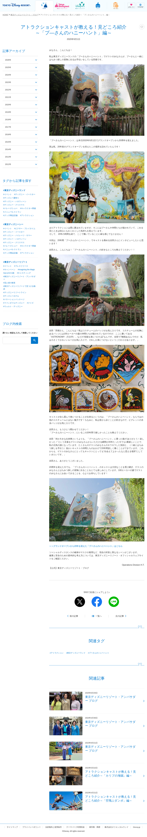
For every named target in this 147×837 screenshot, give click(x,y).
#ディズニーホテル (11, 297)
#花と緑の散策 (9, 283)
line (114, 601)
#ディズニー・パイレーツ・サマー (17, 236)
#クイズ (30, 304)
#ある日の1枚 (9, 274)
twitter (80, 601)
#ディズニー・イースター (24, 194)
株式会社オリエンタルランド (116, 829)
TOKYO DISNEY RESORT (17, 5)
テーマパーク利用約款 (75, 829)
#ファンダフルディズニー (13, 304)
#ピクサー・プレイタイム (24, 229)
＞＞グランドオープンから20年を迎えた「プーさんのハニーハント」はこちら (86, 546)
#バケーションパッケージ (13, 300)
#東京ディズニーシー (13, 225)
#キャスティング (24, 274)
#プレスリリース (21, 266)
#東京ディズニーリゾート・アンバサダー (19, 278)
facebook (97, 601)
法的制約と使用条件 (53, 829)
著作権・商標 (94, 829)
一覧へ (98, 616)
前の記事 (74, 616)
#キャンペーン (9, 270)
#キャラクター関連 (28, 209)
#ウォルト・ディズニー (13, 307)
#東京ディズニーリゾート (15, 262)
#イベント (7, 194)
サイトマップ (12, 829)
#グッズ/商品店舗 (10, 216)
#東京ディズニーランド (76, 653)
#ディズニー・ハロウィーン (14, 201)
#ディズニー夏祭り (11, 198)
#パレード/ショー (10, 209)
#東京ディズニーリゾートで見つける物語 (19, 288)
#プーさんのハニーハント (98, 653)
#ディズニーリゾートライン (14, 293)
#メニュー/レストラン (12, 212)
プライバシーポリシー (31, 829)
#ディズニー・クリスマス (13, 205)
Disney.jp (136, 829)
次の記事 (119, 616)
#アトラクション (57, 653)
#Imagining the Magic (26, 270)
